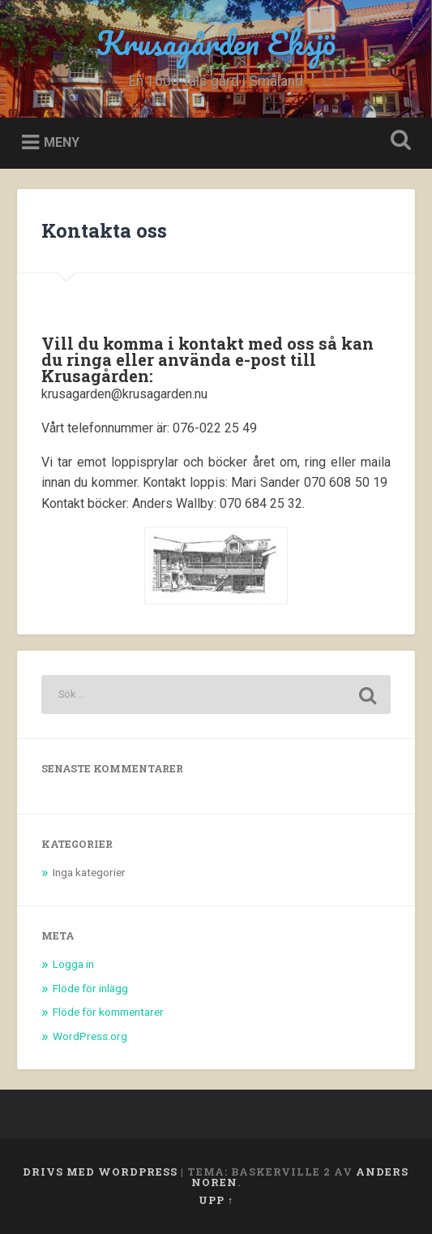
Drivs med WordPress (100, 1171)
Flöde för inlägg (90, 988)
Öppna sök (397, 142)
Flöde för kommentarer (108, 1011)
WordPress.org (90, 1036)
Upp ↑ (216, 1199)
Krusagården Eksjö (216, 42)
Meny (61, 142)
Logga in (73, 963)
